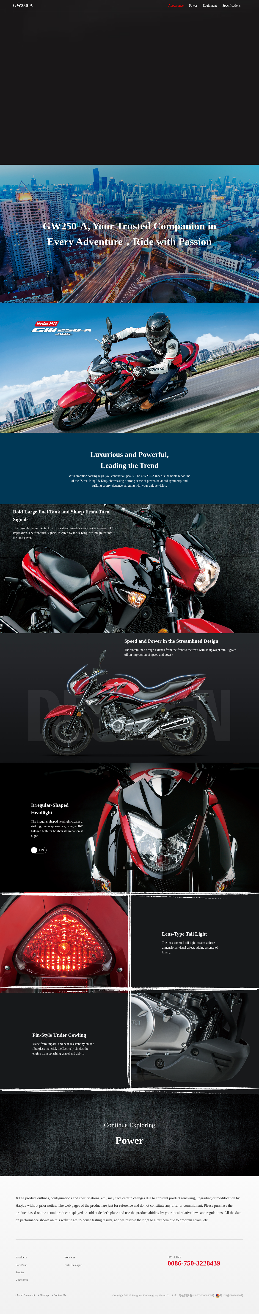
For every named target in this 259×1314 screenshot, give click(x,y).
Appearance (176, 5)
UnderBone (22, 1279)
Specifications (231, 5)
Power (193, 5)
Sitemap (44, 1295)
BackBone (21, 1265)
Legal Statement (26, 1295)
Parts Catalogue (73, 1265)
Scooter (20, 1272)
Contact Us (60, 1295)
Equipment (210, 5)
